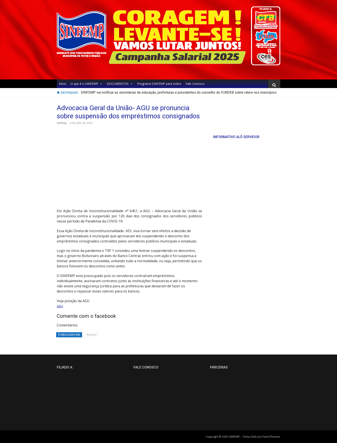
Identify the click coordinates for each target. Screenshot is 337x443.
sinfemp (62, 123)
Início (62, 84)
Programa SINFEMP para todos (159, 84)
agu (60, 306)
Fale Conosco (195, 84)
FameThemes (271, 436)
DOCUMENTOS (120, 83)
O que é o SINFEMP (86, 83)
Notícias (92, 334)
